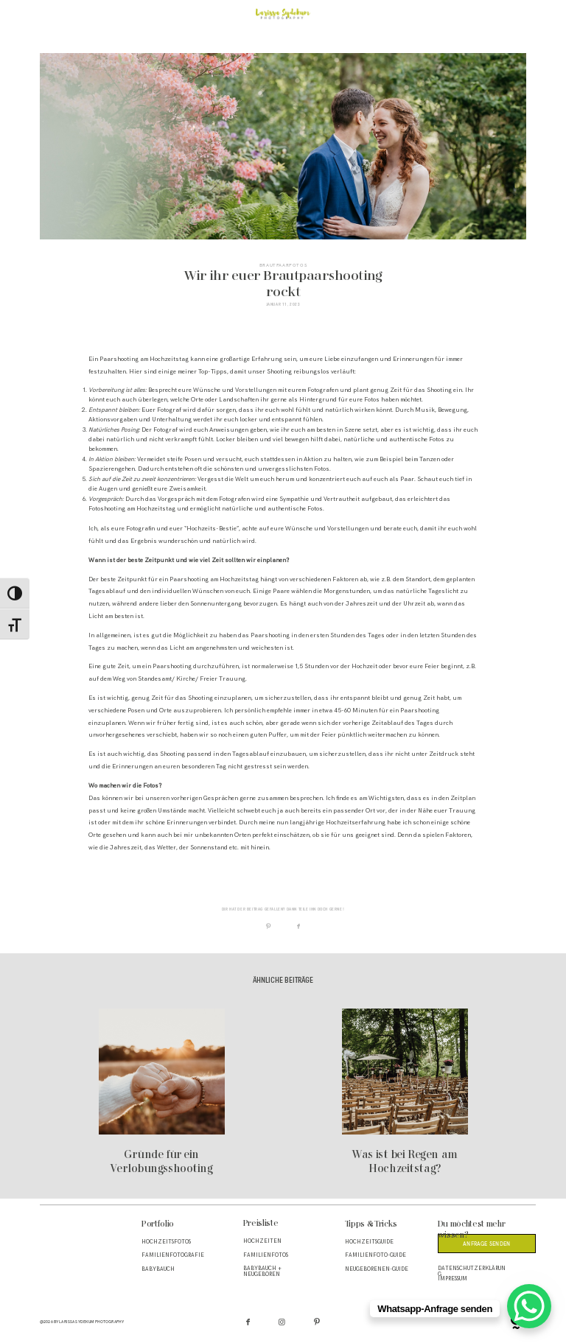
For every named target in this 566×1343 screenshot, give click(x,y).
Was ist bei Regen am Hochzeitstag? (405, 1093)
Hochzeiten (262, 1241)
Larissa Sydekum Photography (91, 1321)
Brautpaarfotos (283, 265)
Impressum (452, 1279)
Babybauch (158, 1269)
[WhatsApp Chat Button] (529, 1306)
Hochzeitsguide (369, 1242)
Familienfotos (265, 1255)
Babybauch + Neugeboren (262, 1271)
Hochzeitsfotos (166, 1242)
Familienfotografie (173, 1255)
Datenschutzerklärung (472, 1271)
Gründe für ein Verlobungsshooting (162, 1093)
